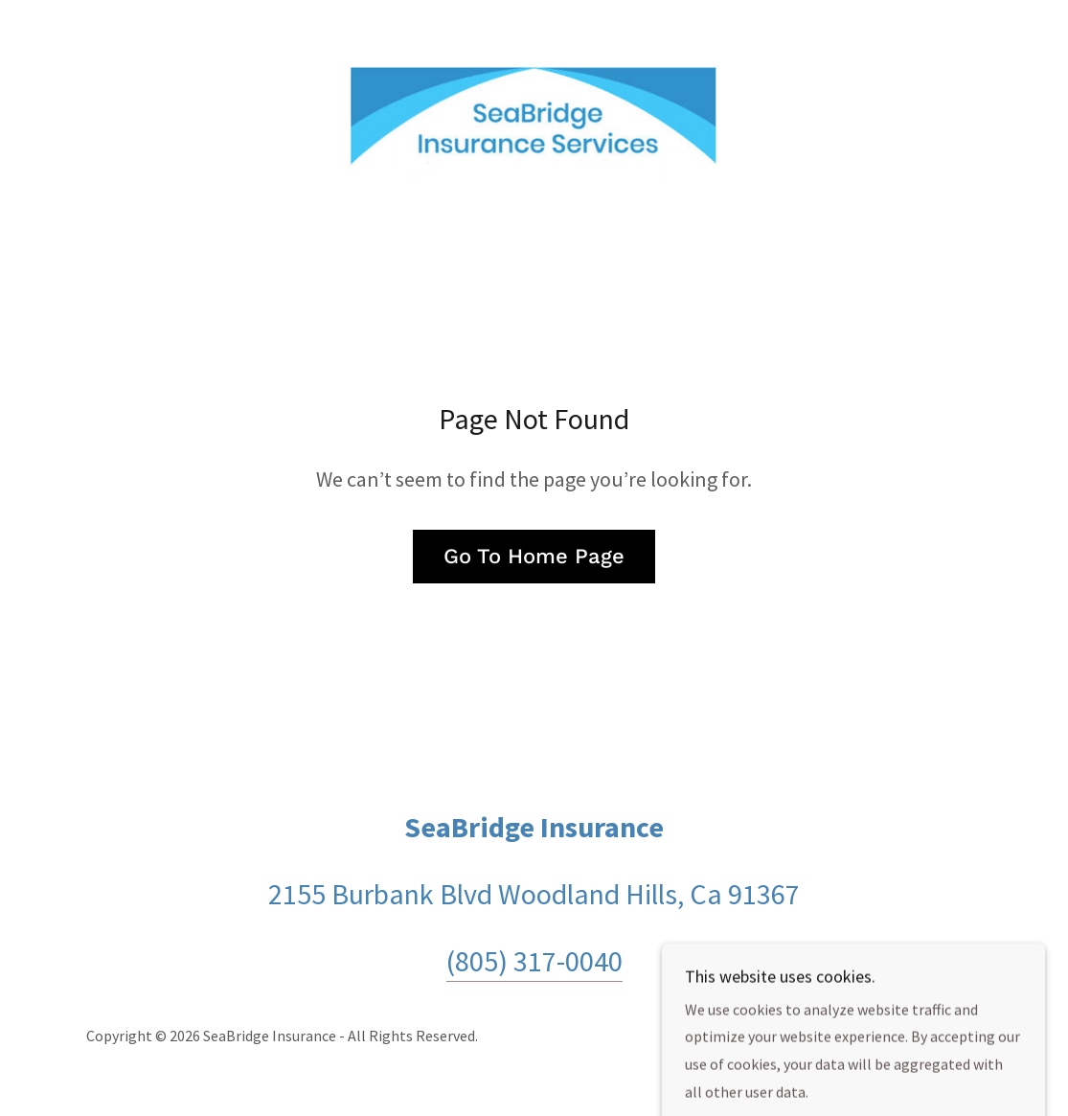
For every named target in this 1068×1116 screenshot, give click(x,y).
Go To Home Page (534, 556)
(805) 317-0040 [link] (534, 961)
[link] (534, 116)
